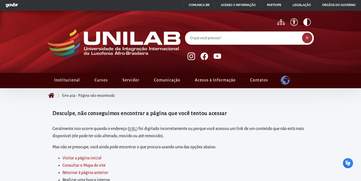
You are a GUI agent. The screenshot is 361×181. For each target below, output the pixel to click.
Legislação (302, 5)
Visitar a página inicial (82, 158)
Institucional (67, 80)
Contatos (259, 80)
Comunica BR (199, 5)
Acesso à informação (238, 5)
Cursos (101, 80)
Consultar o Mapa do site (84, 165)
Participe (274, 5)
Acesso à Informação (215, 80)
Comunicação (167, 80)
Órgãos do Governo (338, 5)
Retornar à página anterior (85, 172)
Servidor (130, 80)
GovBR (11, 4)
